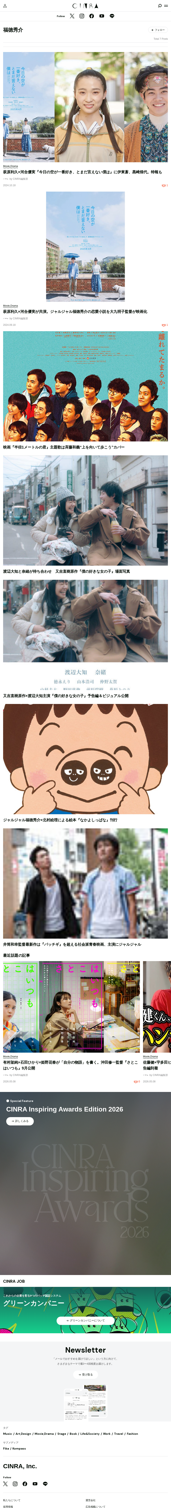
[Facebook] (91, 16)
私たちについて (12, 1500)
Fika (6, 1448)
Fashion (132, 1433)
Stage (61, 1433)
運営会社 (91, 1500)
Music (7, 1433)
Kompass (19, 1448)
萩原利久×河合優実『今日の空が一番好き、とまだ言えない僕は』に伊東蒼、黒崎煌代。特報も (82, 172)
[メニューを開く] (166, 6)
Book (73, 1433)
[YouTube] (101, 16)
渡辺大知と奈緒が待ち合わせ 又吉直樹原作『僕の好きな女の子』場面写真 (66, 571)
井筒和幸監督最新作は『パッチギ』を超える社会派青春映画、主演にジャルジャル (72, 944)
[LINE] (112, 16)
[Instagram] (82, 16)
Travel (118, 1433)
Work (106, 1433)
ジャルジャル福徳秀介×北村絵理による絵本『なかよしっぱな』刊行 (60, 820)
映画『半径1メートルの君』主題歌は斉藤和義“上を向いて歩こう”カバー (64, 447)
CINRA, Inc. (20, 1466)
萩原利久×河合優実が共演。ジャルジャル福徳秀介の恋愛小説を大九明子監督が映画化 (75, 312)
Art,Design (23, 1433)
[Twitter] (72, 16)
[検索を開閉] (160, 6)
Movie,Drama (44, 1433)
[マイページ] (5, 6)
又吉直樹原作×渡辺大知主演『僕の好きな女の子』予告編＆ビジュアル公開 (66, 696)
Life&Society (89, 1433)
